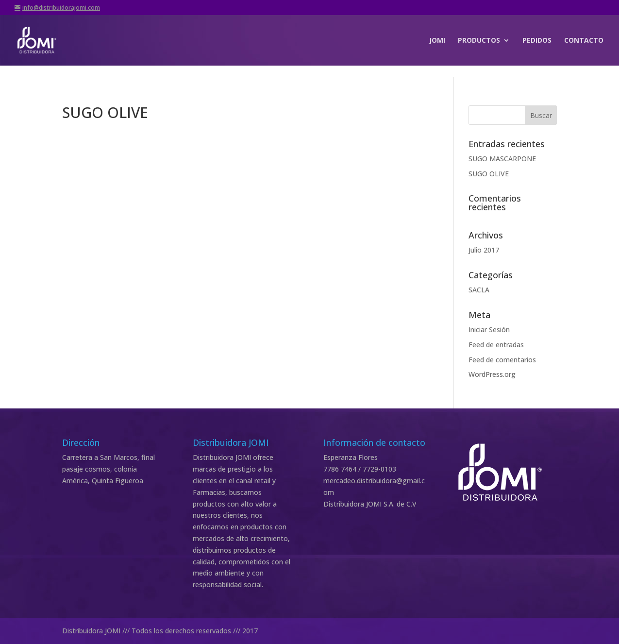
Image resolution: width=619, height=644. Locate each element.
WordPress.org (492, 374)
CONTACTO (583, 41)
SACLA (478, 289)
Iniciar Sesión (489, 329)
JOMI (437, 41)
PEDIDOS (537, 41)
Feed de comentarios (502, 359)
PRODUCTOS (479, 41)
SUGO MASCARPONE (502, 158)
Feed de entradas (496, 344)
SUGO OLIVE (488, 173)
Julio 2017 (483, 249)
